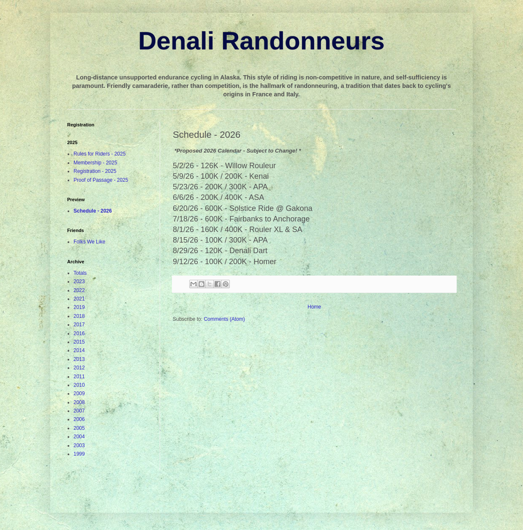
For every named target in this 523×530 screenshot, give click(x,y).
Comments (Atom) (224, 319)
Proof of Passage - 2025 (101, 180)
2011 (79, 377)
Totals (80, 273)
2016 (79, 333)
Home (314, 307)
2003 (79, 445)
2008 (79, 402)
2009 (79, 393)
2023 (79, 281)
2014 (79, 350)
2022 (79, 290)
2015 (79, 342)
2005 (79, 428)
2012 (79, 368)
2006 (79, 419)
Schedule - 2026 (93, 211)
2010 (79, 385)
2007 (79, 411)
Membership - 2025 (95, 163)
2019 (79, 307)
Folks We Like (89, 242)
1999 (79, 454)
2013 (79, 359)
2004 (79, 437)
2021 (79, 299)
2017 (79, 325)
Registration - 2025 (95, 171)
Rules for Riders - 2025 (99, 154)
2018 (79, 316)
